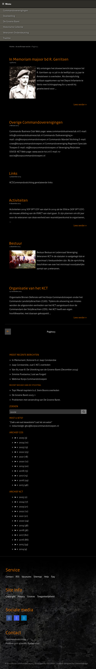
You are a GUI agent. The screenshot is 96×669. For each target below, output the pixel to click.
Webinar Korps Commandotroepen (29, 379)
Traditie (7, 38)
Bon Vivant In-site (54, 663)
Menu (6, 4)
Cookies (31, 596)
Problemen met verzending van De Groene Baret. (36, 400)
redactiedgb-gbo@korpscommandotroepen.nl (35, 426)
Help (46, 576)
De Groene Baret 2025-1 (23, 395)
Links (13, 173)
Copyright (10, 596)
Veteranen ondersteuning (16, 32)
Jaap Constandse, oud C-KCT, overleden (31, 365)
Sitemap (38, 576)
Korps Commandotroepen (23, 663)
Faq (53, 576)
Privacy (21, 596)
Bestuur (15, 243)
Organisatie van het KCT (28, 288)
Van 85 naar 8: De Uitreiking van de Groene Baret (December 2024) (45, 369)
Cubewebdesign (81, 663)
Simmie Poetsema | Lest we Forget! (29, 374)
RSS (17, 576)
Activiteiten (18, 200)
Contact (9, 576)
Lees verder (80, 105)
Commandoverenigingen (15, 10)
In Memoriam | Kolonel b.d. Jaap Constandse (34, 360)
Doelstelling (9, 16)
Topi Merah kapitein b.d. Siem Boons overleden (35, 390)
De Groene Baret (11, 21)
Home (11, 46)
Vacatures (26, 576)
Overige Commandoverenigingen (36, 122)
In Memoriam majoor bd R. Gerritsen (38, 59)
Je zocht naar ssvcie (23, 46)
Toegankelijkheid (46, 596)
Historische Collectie (13, 27)
